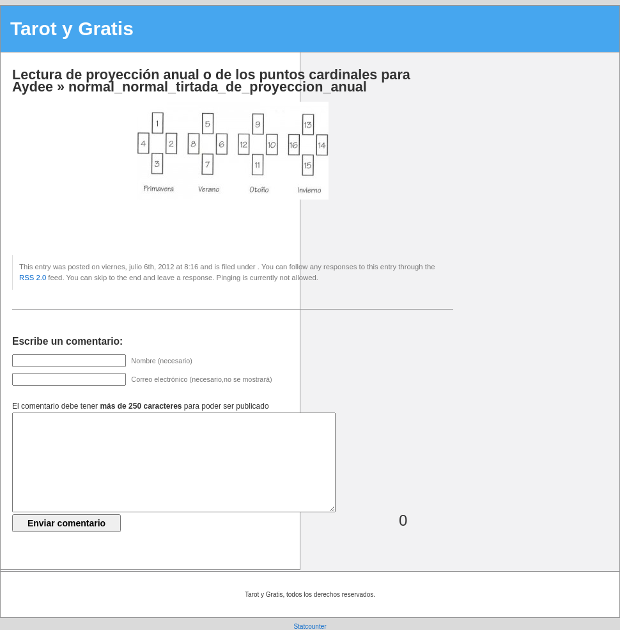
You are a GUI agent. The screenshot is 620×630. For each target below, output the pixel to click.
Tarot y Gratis (72, 28)
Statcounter (309, 626)
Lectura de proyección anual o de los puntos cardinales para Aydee (211, 81)
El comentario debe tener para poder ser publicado (140, 406)
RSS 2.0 (32, 277)
